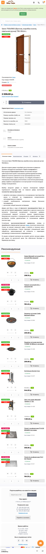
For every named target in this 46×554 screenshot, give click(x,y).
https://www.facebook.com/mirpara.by (18, 540)
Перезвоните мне (23, 513)
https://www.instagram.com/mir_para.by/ (22, 540)
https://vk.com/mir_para (26, 540)
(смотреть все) (18, 108)
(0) (8, 82)
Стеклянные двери (27, 24)
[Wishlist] (11, 272)
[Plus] (6, 101)
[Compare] (15, 272)
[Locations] (33, 2)
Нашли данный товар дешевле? (10, 96)
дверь (27, 225)
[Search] (3, 21)
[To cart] (34, 279)
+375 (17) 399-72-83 (23, 511)
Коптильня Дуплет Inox (32, 371)
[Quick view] (7, 272)
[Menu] (3, 2)
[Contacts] (38, 2)
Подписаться (31, 494)
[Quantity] (3, 102)
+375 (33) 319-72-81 (23, 507)
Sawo (34, 24)
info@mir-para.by (23, 544)
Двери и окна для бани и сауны (12, 24)
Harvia (15, 8)
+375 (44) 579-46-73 (24, 509)
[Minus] (6, 103)
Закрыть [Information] (23, 14)
